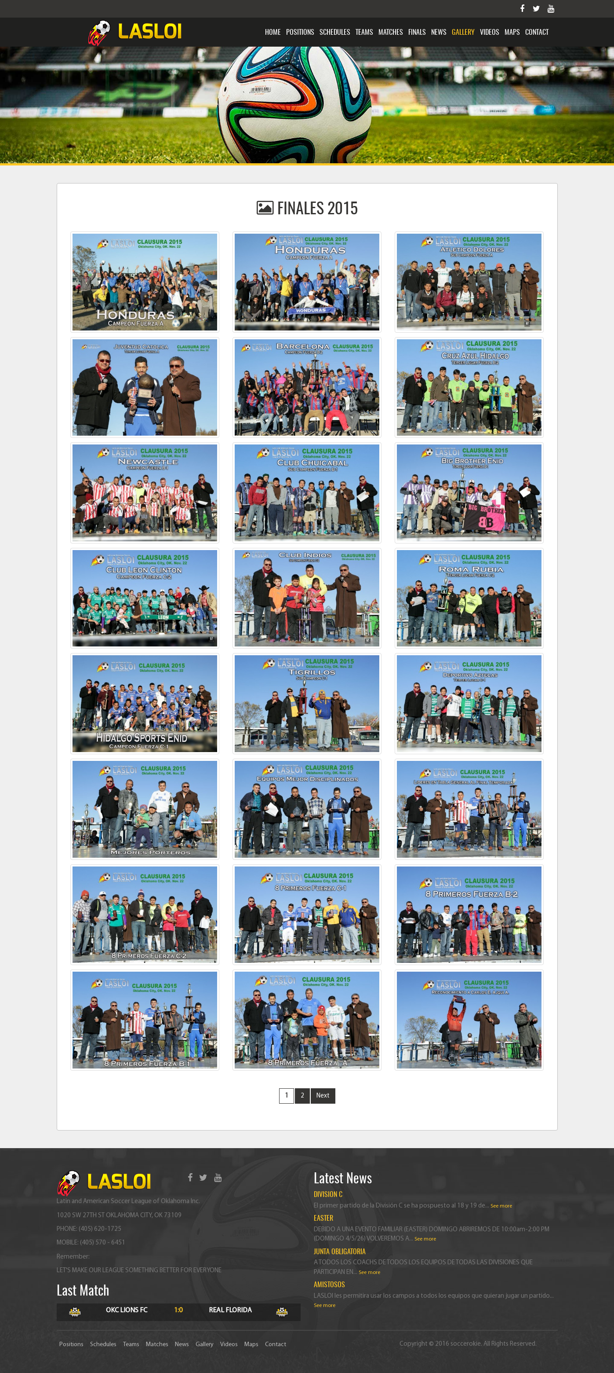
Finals (417, 32)
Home (273, 32)
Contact (537, 32)
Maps (512, 32)
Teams (364, 32)
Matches (390, 32)
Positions (300, 32)
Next (323, 1096)
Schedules (335, 32)
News (439, 32)
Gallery (463, 32)
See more (501, 1206)
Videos (489, 32)
